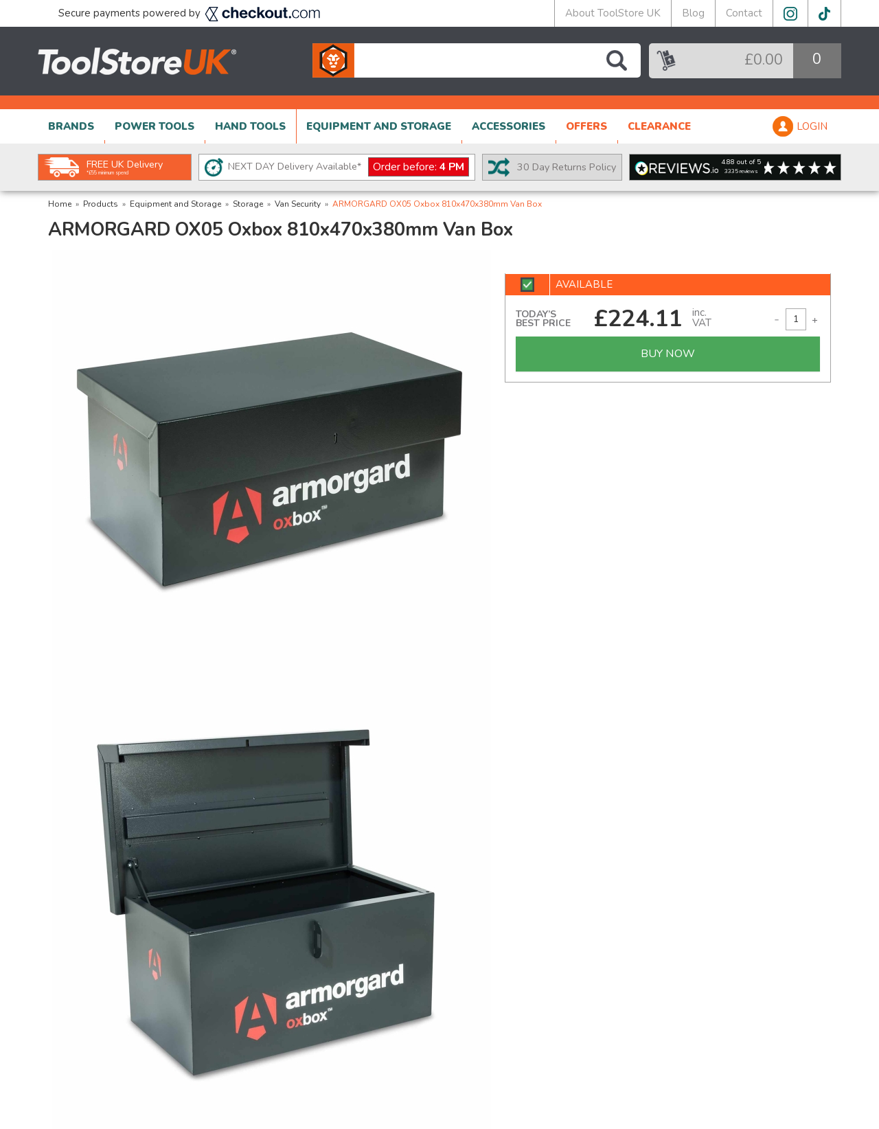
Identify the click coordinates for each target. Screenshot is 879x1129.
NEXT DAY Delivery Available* (348, 167)
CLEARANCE (659, 126)
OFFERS (586, 126)
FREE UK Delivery (125, 167)
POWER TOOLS (154, 126)
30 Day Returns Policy (566, 167)
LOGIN (812, 126)
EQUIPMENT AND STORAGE (378, 126)
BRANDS (71, 126)
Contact (744, 13)
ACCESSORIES (508, 126)
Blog (693, 13)
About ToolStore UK (613, 13)
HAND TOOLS (250, 126)
